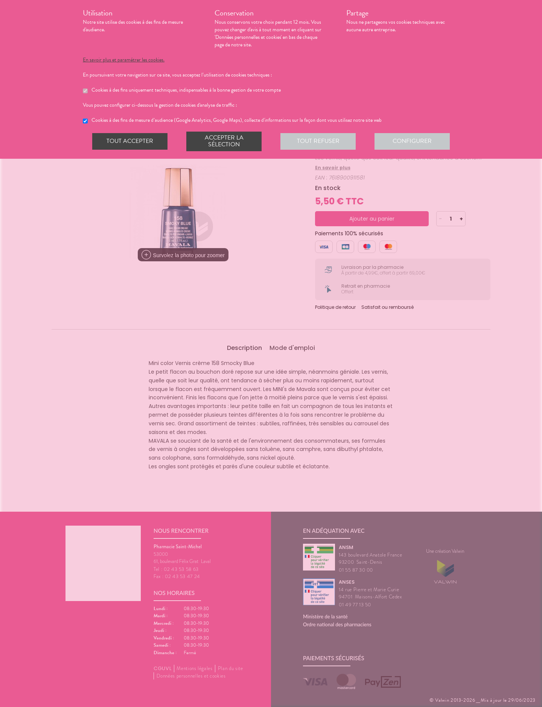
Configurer (412, 141)
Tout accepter (130, 141)
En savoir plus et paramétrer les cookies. (123, 60)
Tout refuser (318, 141)
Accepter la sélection (224, 141)
